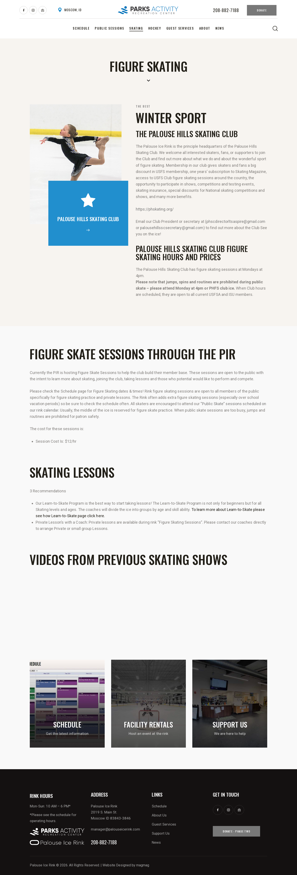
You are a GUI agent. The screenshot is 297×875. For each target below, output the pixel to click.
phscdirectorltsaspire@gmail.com (235, 221)
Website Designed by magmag (126, 865)
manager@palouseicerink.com (115, 829)
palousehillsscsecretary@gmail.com (171, 227)
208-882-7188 (104, 842)
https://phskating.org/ (155, 209)
